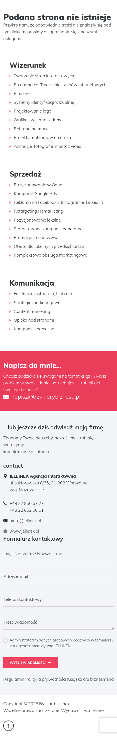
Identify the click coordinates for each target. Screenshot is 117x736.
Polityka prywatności (45, 679)
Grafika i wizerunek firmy (37, 119)
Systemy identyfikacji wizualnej (44, 102)
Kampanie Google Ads (35, 193)
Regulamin (13, 679)
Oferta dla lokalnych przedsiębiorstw (49, 246)
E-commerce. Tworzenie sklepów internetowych (60, 84)
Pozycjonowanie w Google (40, 184)
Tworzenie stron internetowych (44, 75)
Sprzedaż (26, 174)
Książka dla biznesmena (90, 679)
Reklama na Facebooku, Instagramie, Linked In (58, 202)
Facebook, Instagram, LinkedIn (43, 293)
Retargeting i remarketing (38, 211)
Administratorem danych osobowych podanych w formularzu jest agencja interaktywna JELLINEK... (62, 643)
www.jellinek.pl (24, 531)
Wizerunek (28, 65)
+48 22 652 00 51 (27, 510)
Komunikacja (32, 283)
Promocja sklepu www (36, 237)
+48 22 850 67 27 (27, 503)
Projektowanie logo (32, 111)
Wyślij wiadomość (30, 663)
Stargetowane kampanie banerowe (48, 228)
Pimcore (22, 93)
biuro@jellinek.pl (25, 520)
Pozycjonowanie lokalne (37, 220)
